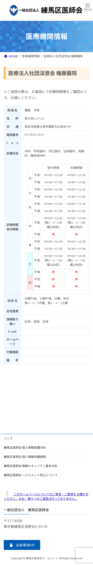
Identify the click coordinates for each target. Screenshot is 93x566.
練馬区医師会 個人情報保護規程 (25, 457)
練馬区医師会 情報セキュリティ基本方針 (31, 466)
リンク (8, 438)
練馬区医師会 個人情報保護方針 (25, 447)
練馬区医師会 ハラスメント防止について (31, 475)
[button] (22, 545)
